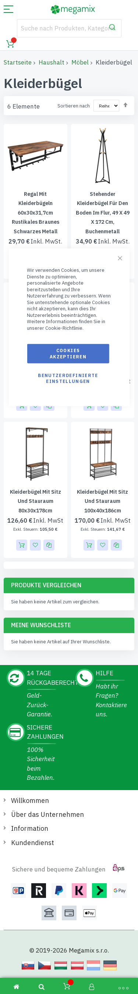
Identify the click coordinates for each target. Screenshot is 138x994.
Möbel (80, 62)
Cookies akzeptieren (68, 353)
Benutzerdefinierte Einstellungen (68, 378)
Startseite (18, 62)
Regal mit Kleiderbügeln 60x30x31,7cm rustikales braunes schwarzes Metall (35, 213)
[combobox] (69, 28)
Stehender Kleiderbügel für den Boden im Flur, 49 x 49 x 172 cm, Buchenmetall (103, 213)
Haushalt (51, 62)
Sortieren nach (73, 106)
